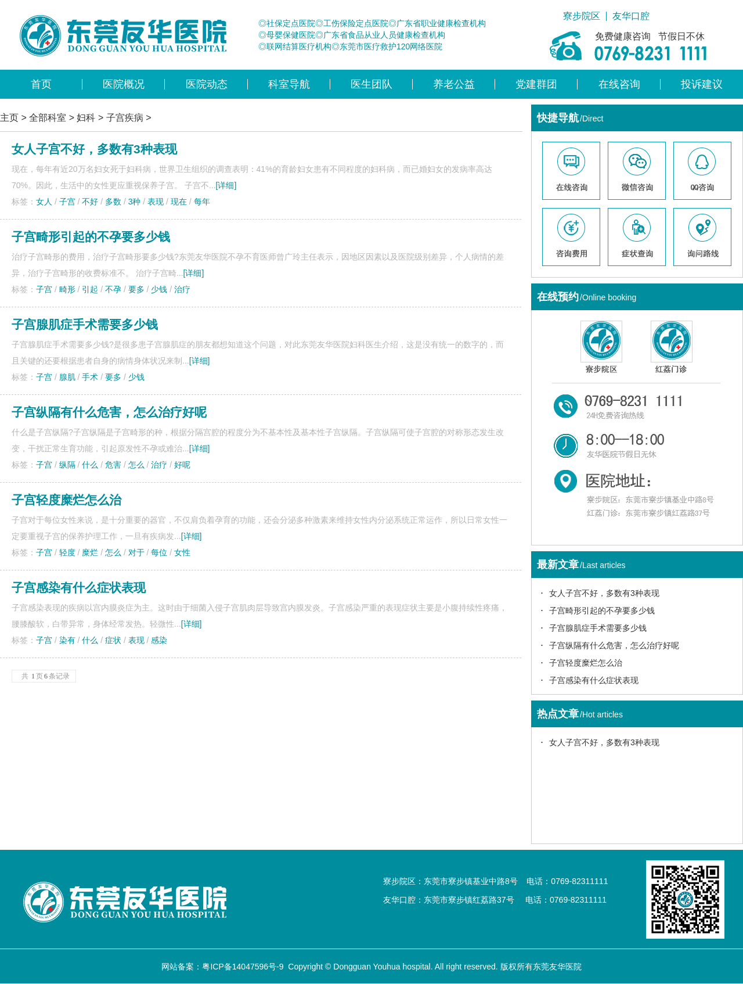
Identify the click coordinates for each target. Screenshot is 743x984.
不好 (90, 201)
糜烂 (90, 552)
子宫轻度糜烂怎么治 (66, 500)
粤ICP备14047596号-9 (242, 966)
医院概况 (124, 84)
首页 (41, 84)
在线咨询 (619, 84)
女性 (182, 552)
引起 (90, 289)
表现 (155, 201)
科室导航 (289, 84)
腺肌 (67, 377)
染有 (67, 640)
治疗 (182, 289)
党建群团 (536, 84)
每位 (159, 552)
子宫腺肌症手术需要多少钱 (85, 324)
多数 (113, 201)
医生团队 (371, 84)
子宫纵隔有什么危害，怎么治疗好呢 (109, 412)
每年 (202, 201)
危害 (113, 464)
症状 (113, 640)
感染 (159, 640)
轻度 (67, 552)
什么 (90, 464)
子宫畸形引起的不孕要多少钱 (91, 236)
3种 (134, 201)
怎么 (136, 464)
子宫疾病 (124, 118)
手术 (90, 377)
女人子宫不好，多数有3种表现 (604, 593)
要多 (136, 289)
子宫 (67, 201)
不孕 (113, 289)
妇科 (86, 118)
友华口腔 (631, 16)
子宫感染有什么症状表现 (79, 587)
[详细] (226, 185)
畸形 (67, 289)
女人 (44, 201)
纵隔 (67, 464)
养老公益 (454, 84)
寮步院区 (581, 16)
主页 (9, 118)
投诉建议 (702, 84)
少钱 (159, 289)
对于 (136, 552)
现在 (179, 201)
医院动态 (207, 84)
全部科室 (47, 118)
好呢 (182, 464)
